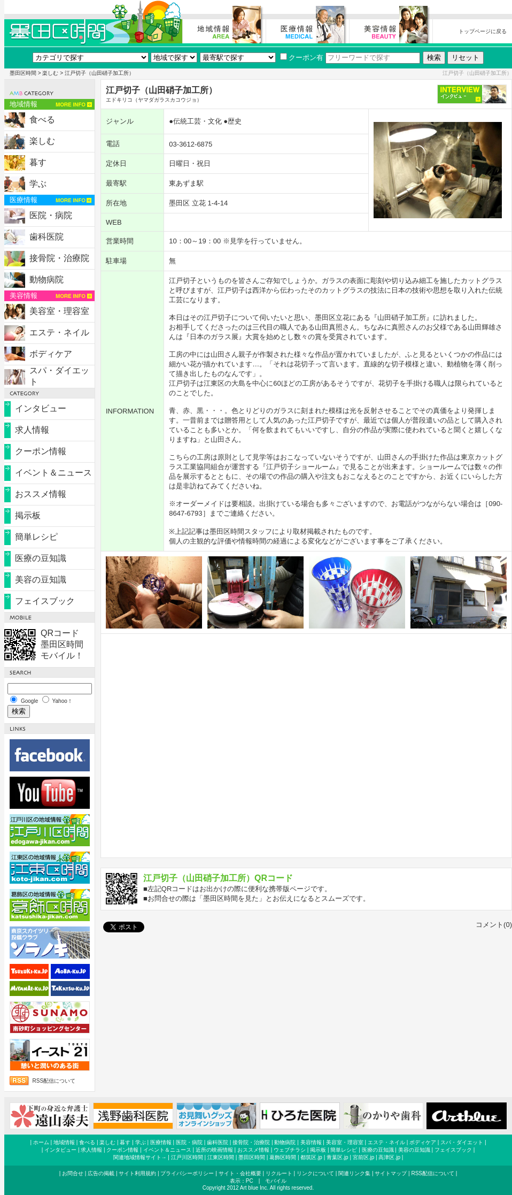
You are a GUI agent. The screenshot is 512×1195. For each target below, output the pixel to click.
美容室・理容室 (59, 311)
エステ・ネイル (59, 332)
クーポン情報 (40, 451)
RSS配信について (54, 1081)
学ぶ (37, 183)
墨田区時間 (23, 73)
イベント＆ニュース (53, 472)
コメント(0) (494, 925)
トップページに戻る (483, 31)
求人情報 (32, 429)
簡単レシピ (36, 536)
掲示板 (28, 515)
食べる (42, 119)
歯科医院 (46, 236)
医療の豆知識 (40, 558)
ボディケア (50, 353)
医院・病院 (50, 215)
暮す (37, 162)
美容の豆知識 (40, 579)
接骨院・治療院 (59, 258)
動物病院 (46, 279)
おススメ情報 (40, 494)
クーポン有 (301, 57)
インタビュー (40, 408)
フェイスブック (45, 601)
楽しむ (50, 73)
